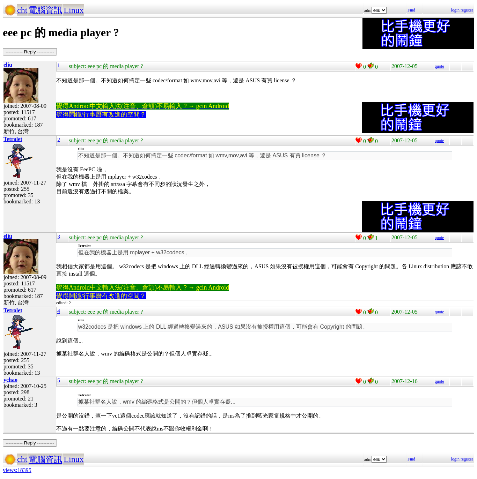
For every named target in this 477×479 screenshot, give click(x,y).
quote (439, 66)
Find (411, 10)
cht (22, 10)
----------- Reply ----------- (30, 51)
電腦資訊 (45, 10)
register (467, 10)
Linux (73, 10)
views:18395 (17, 470)
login (455, 10)
